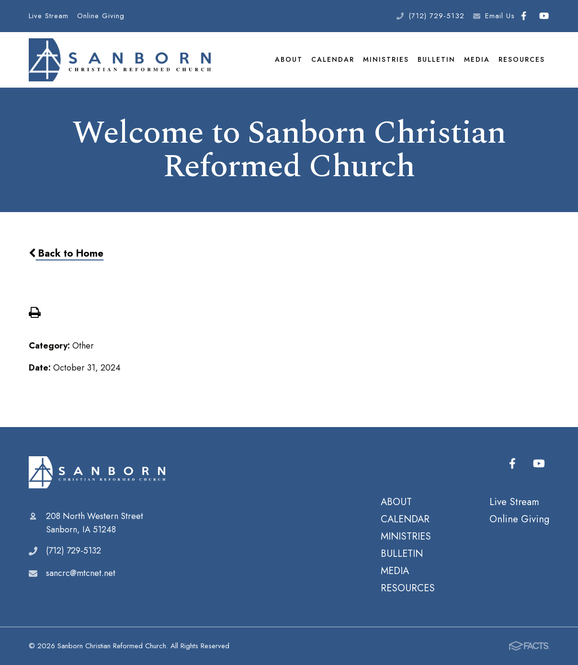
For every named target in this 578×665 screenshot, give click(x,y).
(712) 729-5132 (436, 16)
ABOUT (289, 59)
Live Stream (48, 16)
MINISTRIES (386, 59)
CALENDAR (332, 59)
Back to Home (66, 254)
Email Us (500, 16)
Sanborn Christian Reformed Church (97, 472)
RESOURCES (522, 59)
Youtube (544, 15)
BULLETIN (436, 59)
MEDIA (477, 59)
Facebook (523, 15)
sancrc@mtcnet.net (80, 573)
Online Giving (101, 16)
